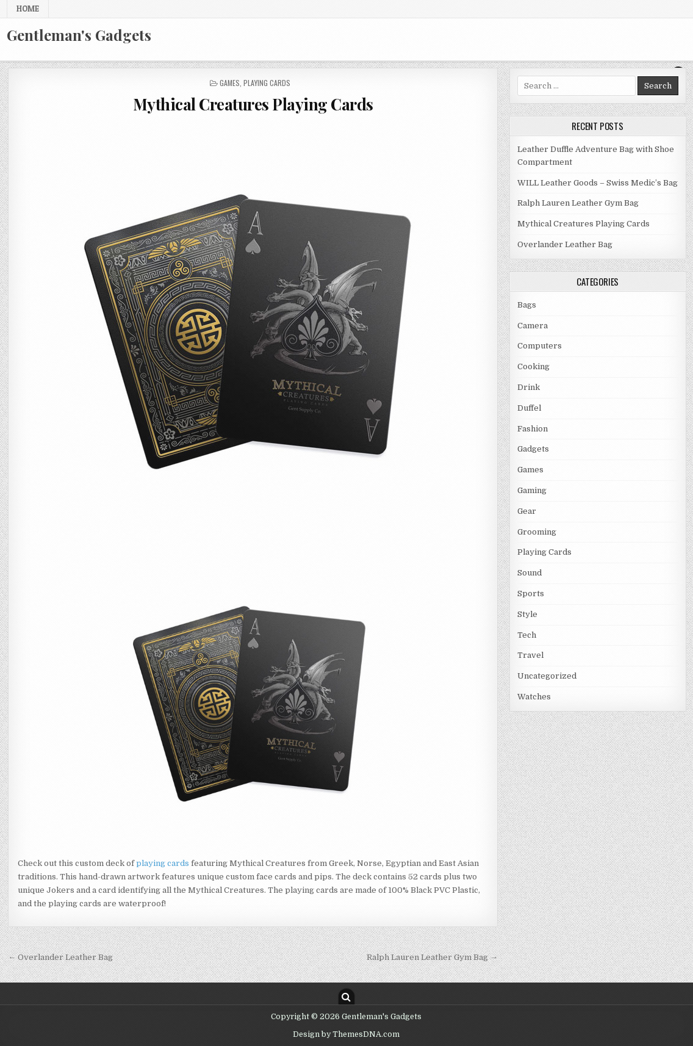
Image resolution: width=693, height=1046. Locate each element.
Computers (539, 345)
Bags (526, 304)
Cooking (533, 366)
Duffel (529, 408)
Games (230, 83)
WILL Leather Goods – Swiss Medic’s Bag (597, 182)
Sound (529, 572)
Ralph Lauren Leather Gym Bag (578, 202)
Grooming (536, 531)
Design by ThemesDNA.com (346, 1034)
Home (27, 8)
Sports (530, 593)
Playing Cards (266, 83)
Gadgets (533, 448)
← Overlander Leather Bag (60, 957)
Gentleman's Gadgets (79, 35)
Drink (528, 387)
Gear (526, 511)
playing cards (162, 863)
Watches (534, 696)
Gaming (532, 490)
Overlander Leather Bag (564, 244)
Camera (532, 325)
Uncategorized (546, 675)
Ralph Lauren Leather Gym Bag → (432, 957)
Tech (526, 635)
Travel (530, 655)
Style (527, 614)
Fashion (532, 428)
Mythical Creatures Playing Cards (253, 104)
